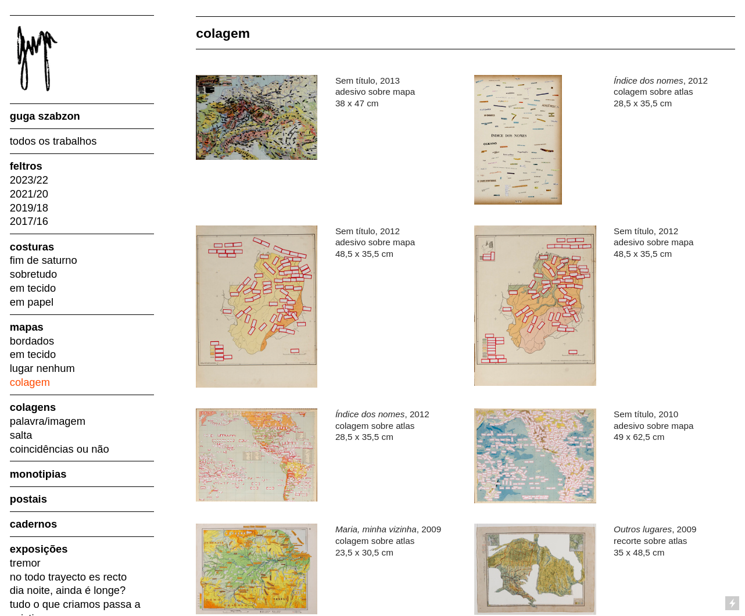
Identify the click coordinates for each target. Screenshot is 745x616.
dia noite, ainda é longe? (68, 590)
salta (21, 435)
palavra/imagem (47, 421)
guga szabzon (45, 116)
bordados (32, 341)
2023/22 (29, 180)
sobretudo (33, 274)
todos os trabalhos (53, 141)
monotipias (38, 474)
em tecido (33, 288)
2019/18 (29, 208)
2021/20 (29, 194)
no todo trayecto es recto (68, 577)
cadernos (33, 524)
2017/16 (29, 221)
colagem (30, 382)
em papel (31, 302)
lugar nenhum (42, 368)
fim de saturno (43, 260)
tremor (25, 563)
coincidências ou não (59, 449)
